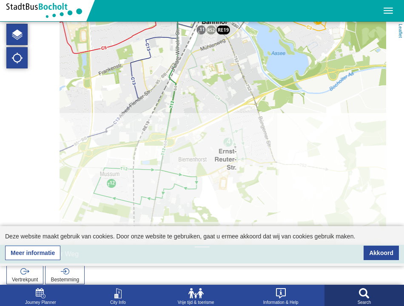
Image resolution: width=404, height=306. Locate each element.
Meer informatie (33, 252)
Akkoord (381, 252)
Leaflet (400, 31)
